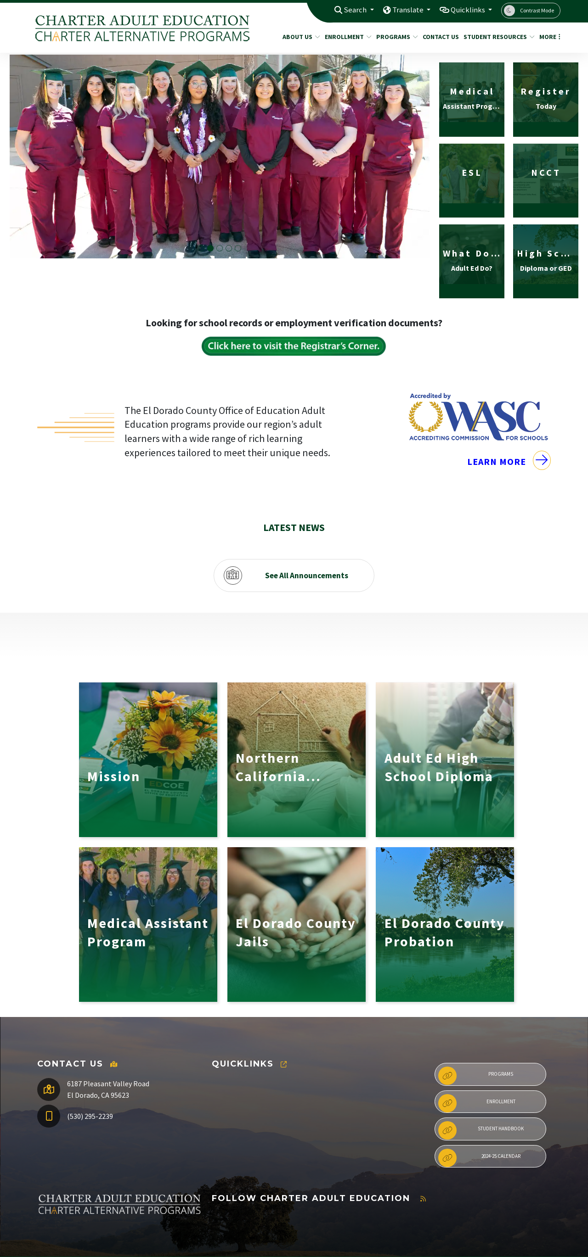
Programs (394, 37)
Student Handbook (481, 1091)
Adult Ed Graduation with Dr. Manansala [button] (219, 248)
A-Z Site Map (526, 1244)
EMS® (149, 1241)
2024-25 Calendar (479, 1119)
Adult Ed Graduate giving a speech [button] (238, 248)
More (548, 37)
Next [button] (419, 235)
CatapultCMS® (117, 1241)
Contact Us (439, 37)
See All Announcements (306, 536)
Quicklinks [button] (467, 10)
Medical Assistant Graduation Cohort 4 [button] (210, 248)
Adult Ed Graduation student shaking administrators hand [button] (201, 248)
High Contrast (530, 1231)
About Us (299, 37)
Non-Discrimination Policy (458, 1231)
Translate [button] (406, 10)
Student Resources (495, 37)
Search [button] (352, 10)
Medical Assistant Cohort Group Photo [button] (228, 248)
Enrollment (346, 37)
